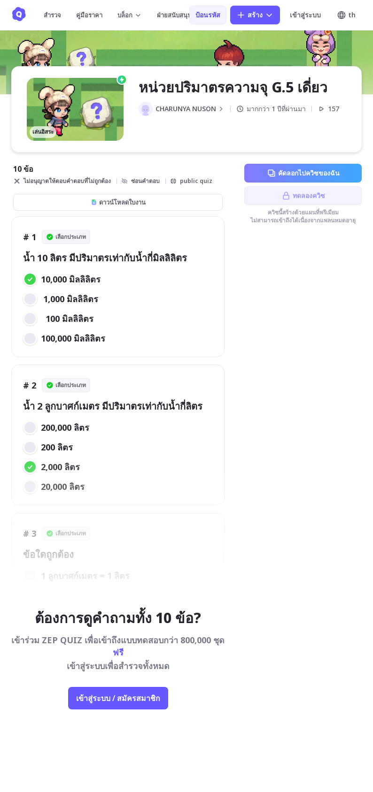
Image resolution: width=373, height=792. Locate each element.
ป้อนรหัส (207, 14)
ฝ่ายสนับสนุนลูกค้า (186, 15)
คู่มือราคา (89, 15)
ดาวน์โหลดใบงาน (118, 202)
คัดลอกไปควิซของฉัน (303, 173)
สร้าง (255, 15)
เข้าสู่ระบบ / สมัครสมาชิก (118, 698)
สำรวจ (52, 15)
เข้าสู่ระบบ (305, 14)
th (346, 15)
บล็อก (129, 15)
